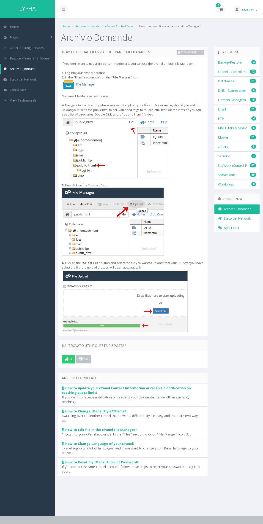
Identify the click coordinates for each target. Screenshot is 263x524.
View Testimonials (20, 100)
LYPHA (27, 8)
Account (249, 10)
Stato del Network (20, 79)
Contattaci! (14, 90)
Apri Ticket (228, 228)
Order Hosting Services (23, 48)
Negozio (12, 37)
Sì (68, 359)
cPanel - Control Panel (119, 26)
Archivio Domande (20, 69)
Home (11, 26)
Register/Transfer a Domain (27, 58)
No (83, 359)
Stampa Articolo (190, 52)
